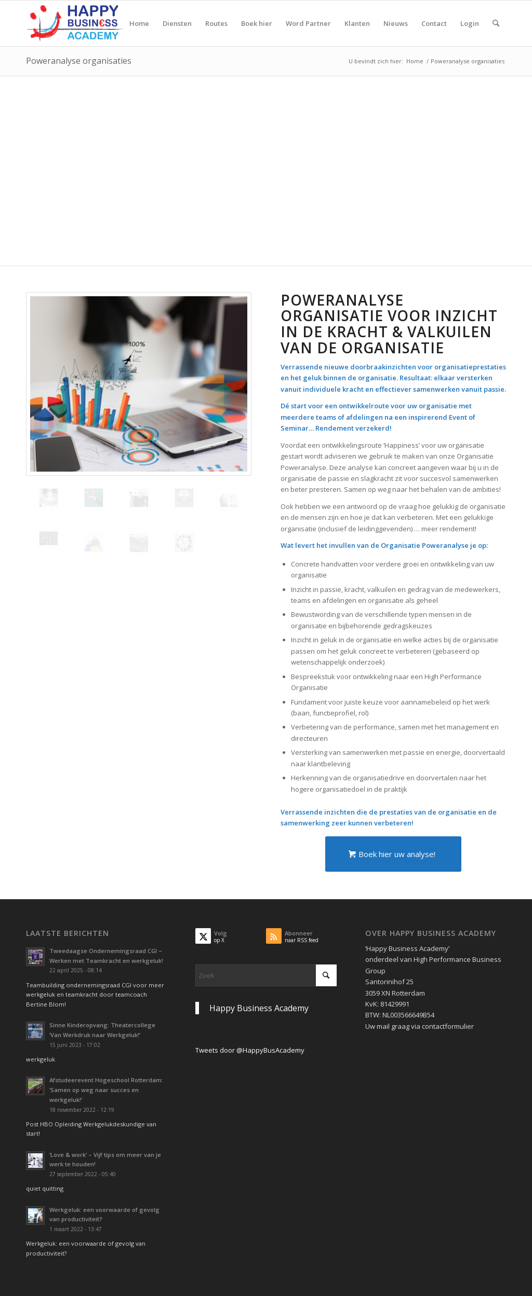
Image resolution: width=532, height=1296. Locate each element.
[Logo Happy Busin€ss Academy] (76, 23)
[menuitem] (139, 23)
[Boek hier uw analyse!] (393, 854)
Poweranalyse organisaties (78, 60)
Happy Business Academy (259, 1008)
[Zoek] (496, 23)
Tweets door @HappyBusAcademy (249, 1050)
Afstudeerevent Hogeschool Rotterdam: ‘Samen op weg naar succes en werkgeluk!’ (106, 1090)
